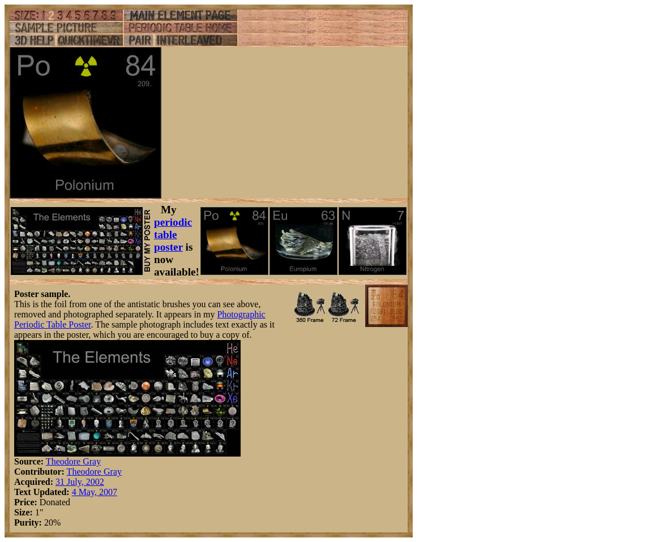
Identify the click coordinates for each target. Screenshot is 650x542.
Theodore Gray (73, 461)
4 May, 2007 (94, 492)
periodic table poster (173, 234)
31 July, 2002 (79, 482)
